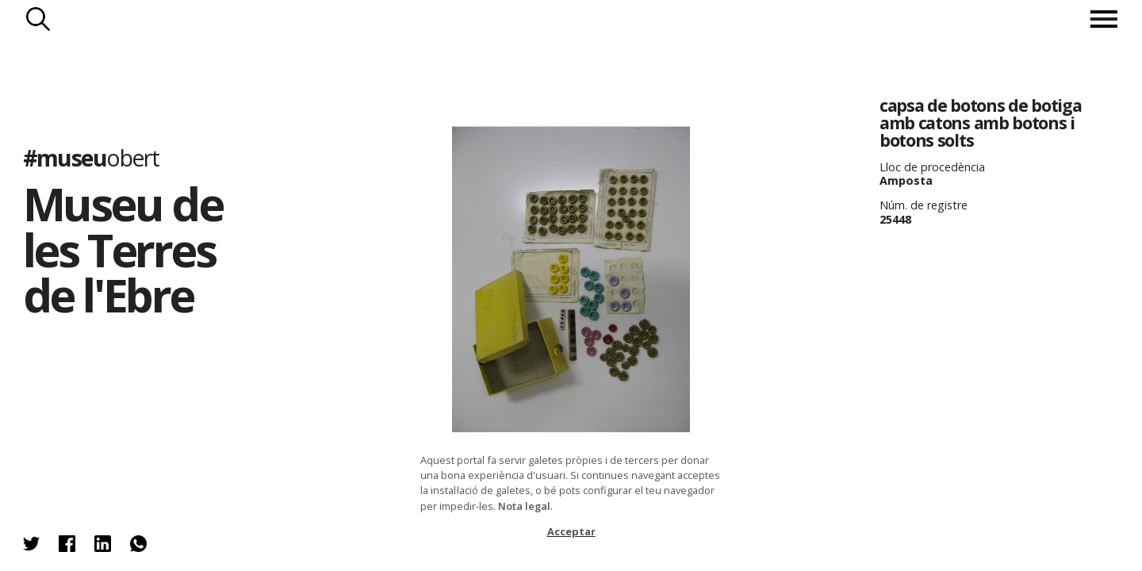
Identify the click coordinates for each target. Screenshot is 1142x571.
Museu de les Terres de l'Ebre (122, 249)
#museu (91, 157)
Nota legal (524, 506)
